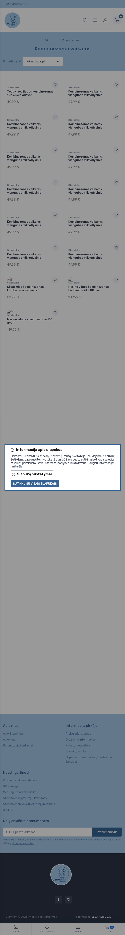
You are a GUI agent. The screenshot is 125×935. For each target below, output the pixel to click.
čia (20, 466)
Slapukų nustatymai (32, 474)
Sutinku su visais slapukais (35, 484)
